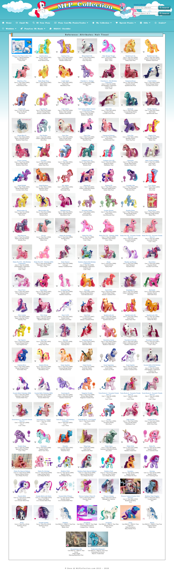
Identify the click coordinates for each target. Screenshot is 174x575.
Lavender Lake (130, 185)
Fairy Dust (65, 135)
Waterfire (65, 446)
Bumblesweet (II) (152, 56)
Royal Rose (152, 262)
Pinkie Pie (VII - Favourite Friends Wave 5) (152, 236)
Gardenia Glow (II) (108, 160)
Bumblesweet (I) (130, 56)
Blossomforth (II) (87, 56)
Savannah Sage (65, 290)
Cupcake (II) (43, 109)
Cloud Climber (152, 81)
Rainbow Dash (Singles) (152, 496)
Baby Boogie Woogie (108, 56)
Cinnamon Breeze (130, 81)
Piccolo (43, 235)
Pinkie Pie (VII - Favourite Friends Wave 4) (130, 236)
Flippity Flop (152, 135)
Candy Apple (65, 81)
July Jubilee (65, 185)
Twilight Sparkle (43, 522)
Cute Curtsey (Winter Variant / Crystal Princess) (87, 109)
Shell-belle (152, 290)
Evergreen (109, 522)
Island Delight (22, 185)
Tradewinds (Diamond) (98, 549)
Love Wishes (152, 185)
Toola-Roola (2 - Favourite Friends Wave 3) (130, 393)
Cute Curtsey (65, 109)
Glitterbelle (130, 160)
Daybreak (130, 109)
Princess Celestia (109, 496)
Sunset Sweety (87, 365)
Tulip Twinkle (130, 419)
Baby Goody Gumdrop (152, 160)
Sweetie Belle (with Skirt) (43, 496)
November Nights (87, 210)
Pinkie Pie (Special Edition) (22, 471)
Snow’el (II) (65, 315)
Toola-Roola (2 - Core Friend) (87, 419)
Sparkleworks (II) (130, 315)
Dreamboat (87, 522)
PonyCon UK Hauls (33, 29)
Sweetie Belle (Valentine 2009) (44, 393)
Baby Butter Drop (43, 81)
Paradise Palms (130, 210)
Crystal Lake (22, 109)
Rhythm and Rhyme (130, 262)
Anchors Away (43, 56)
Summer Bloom (43, 365)
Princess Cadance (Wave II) (87, 496)
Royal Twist (21, 290)
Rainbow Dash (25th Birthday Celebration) (87, 262)
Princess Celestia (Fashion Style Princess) (130, 496)
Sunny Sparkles (65, 365)
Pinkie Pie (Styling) (65, 235)
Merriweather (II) (43, 210)
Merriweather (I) (22, 210)
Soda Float (87, 315)
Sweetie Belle (22, 496)
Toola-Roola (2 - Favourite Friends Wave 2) (109, 393)
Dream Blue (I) (22, 135)
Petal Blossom (22, 235)
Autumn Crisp (65, 56)
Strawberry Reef (87, 340)
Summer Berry (22, 365)
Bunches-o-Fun (21, 81)
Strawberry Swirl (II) (152, 340)
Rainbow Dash (65, 471)
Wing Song (87, 446)
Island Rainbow (43, 185)
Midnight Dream (65, 210)
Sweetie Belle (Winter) (65, 496)
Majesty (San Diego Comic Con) (21, 56)
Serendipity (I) (130, 290)
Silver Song (43, 315)
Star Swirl (43, 340)
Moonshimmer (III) (76, 549)
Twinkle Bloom (152, 419)
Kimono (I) (87, 185)
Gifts (145, 23)
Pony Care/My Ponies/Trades (71, 23)
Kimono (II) (108, 185)
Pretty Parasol (65, 262)
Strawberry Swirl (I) (130, 340)
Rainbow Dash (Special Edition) (87, 471)
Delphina (65, 522)
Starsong (65, 340)
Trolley (109, 419)
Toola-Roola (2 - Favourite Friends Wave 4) (152, 393)
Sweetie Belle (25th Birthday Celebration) (152, 365)
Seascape (87, 290)
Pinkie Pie (152, 446)
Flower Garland (22, 160)
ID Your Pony (41, 23)
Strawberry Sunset (108, 340)
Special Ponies (126, 23)
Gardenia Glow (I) (87, 160)
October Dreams (109, 210)
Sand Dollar (43, 290)
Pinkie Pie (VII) (87, 235)
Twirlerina (44, 446)
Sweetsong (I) (65, 393)
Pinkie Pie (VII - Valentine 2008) (108, 235)
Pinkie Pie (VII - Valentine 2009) (43, 262)
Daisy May (108, 109)
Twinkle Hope (22, 446)
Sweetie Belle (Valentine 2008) (22, 393)
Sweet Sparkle (130, 365)
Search (164, 8)
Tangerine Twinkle (87, 393)
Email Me (22, 23)
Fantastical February (109, 135)
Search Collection (140, 4)
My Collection (101, 23)
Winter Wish (130, 446)
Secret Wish (108, 290)
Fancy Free (87, 135)
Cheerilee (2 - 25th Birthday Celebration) (109, 81)
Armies (160, 23)
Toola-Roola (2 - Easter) (44, 419)
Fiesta (130, 522)
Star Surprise (22, 340)
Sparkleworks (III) (152, 315)
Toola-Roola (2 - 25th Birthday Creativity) (65, 420)
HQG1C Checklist (59, 29)
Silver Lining (22, 315)
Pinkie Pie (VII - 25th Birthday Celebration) (22, 262)
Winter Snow (109, 446)
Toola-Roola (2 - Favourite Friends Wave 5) (22, 420)
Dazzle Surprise (152, 109)
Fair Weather (43, 135)
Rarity (109, 262)
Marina (152, 522)
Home (7, 23)
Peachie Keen (152, 210)
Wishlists (9, 29)
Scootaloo (130, 471)
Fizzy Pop (130, 135)
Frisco (65, 160)
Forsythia (43, 160)
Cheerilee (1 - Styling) (87, 81)
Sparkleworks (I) (109, 315)
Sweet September (109, 365)
